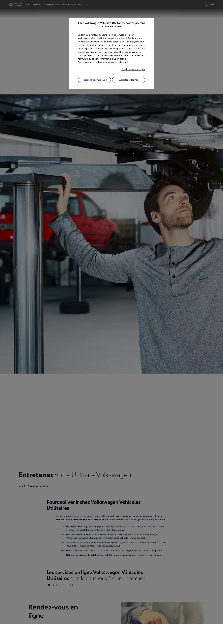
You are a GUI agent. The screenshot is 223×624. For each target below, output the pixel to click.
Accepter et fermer (128, 79)
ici (110, 58)
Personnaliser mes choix (95, 79)
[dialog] (111, 312)
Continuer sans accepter (133, 69)
